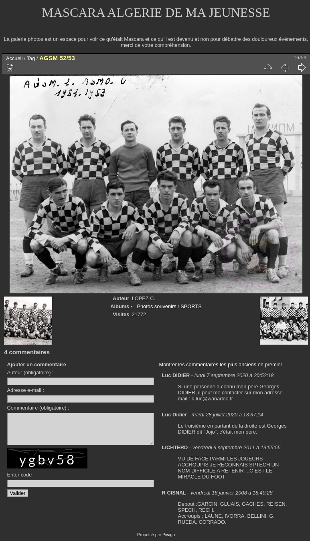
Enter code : (21, 481)
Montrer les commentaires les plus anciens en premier (220, 364)
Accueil (14, 58)
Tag (31, 58)
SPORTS (190, 306)
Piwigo (168, 534)
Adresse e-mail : (25, 390)
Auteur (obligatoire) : (30, 372)
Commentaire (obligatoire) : (38, 408)
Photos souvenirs (156, 306)
